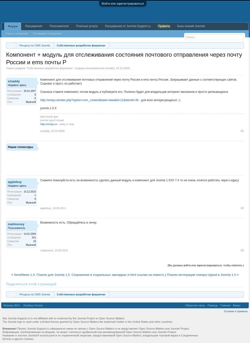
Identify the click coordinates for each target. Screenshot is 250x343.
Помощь (213, 305)
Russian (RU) (12, 305)
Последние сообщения (47, 33)
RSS (244, 305)
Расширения (33, 26)
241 (34, 237)
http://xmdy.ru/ (48, 124)
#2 (242, 208)
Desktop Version (33, 305)
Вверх (236, 305)
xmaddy (110, 68)
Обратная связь (195, 305)
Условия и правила (236, 311)
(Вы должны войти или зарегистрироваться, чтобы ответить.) (205, 265)
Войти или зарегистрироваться (123, 3)
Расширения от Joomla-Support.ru (128, 26)
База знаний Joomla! (191, 26)
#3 (242, 250)
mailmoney (16, 224)
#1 (242, 131)
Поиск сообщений (17, 33)
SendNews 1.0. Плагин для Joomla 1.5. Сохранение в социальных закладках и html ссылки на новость (89, 275)
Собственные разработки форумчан (49, 68)
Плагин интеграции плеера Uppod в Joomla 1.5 (201, 275)
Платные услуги (87, 26)
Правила (164, 26)
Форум (13, 26)
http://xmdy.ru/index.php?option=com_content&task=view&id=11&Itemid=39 (89, 100)
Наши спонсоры (20, 147)
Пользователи (59, 26)
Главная (225, 305)
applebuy (15, 182)
